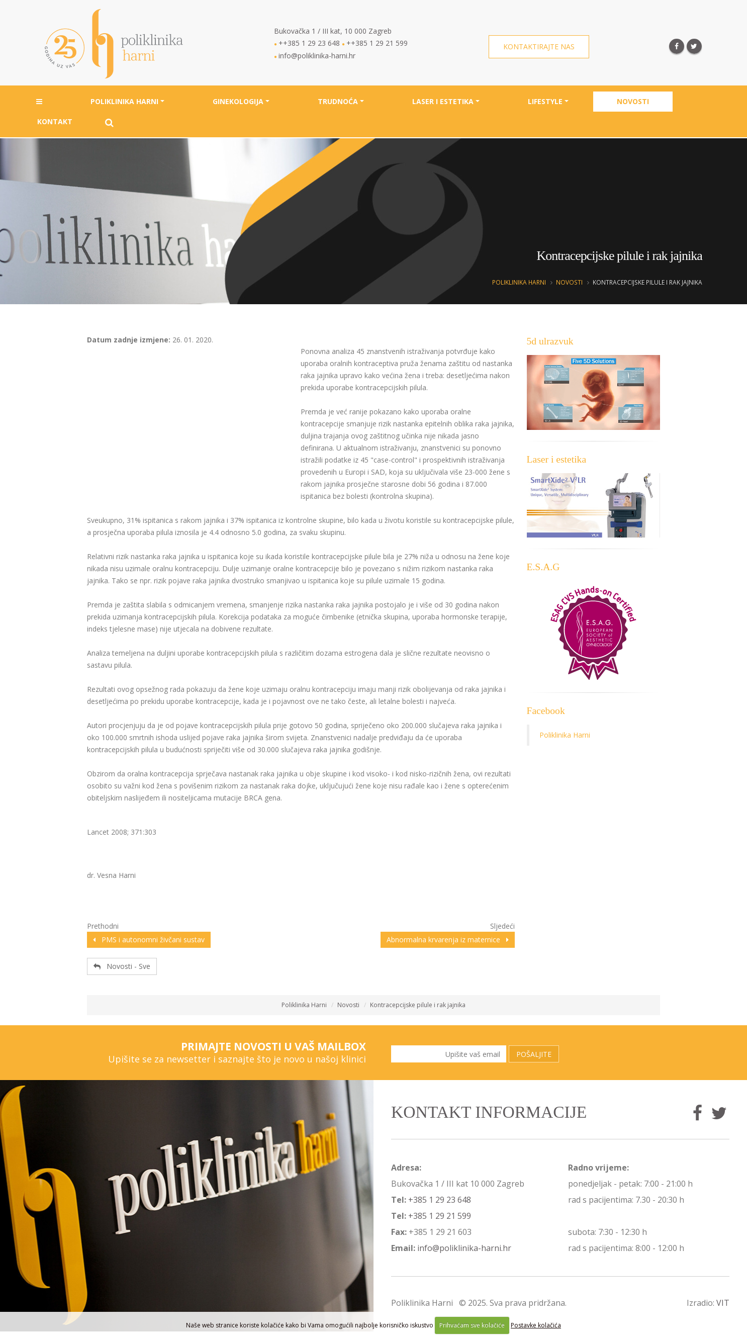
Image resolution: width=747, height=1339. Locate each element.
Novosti (633, 102)
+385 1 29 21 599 (439, 1215)
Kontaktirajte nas (539, 47)
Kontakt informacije (489, 1112)
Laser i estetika (443, 102)
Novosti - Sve (122, 966)
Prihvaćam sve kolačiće (472, 1325)
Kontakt (54, 122)
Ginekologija (238, 102)
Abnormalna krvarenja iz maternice (448, 939)
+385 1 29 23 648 (439, 1199)
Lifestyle (545, 102)
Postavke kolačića (536, 1325)
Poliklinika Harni (124, 102)
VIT (722, 1302)
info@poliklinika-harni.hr (464, 1248)
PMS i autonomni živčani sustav (149, 939)
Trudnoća (338, 102)
